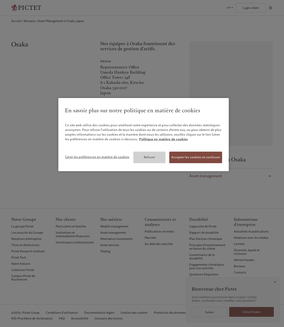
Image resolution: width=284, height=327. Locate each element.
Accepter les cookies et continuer (195, 157)
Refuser (149, 157)
